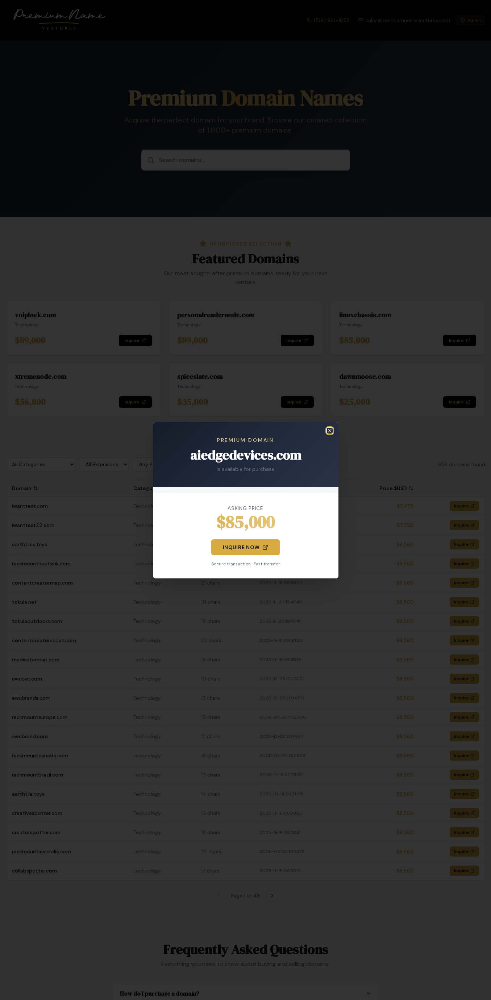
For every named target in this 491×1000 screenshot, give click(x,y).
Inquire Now (246, 547)
